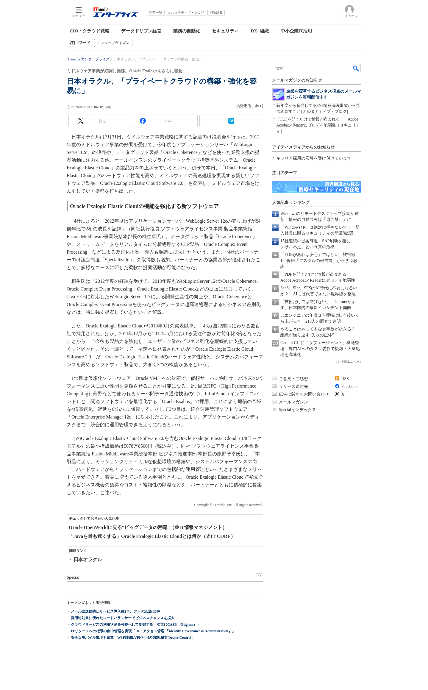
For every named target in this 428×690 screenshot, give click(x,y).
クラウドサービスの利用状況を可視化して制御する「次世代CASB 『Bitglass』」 (135, 624)
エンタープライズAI (113, 43)
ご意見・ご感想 (293, 379)
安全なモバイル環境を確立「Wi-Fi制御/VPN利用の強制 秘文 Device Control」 (133, 638)
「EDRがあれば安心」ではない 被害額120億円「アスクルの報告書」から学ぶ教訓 (318, 260)
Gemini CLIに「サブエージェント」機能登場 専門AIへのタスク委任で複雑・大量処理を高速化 (320, 349)
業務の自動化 (186, 31)
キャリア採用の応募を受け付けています (313, 158)
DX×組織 (259, 31)
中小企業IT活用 (296, 31)
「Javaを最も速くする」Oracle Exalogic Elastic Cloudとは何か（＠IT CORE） (152, 536)
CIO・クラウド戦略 (89, 31)
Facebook (349, 386)
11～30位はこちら (348, 361)
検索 (356, 68)
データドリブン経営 (141, 31)
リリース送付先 (293, 386)
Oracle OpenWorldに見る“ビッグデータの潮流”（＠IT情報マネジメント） (148, 527)
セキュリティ (225, 31)
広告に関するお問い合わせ (304, 394)
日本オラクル (88, 559)
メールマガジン (293, 402)
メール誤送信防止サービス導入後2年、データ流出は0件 (115, 611)
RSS (345, 379)
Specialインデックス (297, 410)
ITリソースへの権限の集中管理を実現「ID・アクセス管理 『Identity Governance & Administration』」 (153, 631)
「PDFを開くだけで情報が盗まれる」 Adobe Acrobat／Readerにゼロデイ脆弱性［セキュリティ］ (318, 125)
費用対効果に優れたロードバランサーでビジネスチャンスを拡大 (122, 618)
